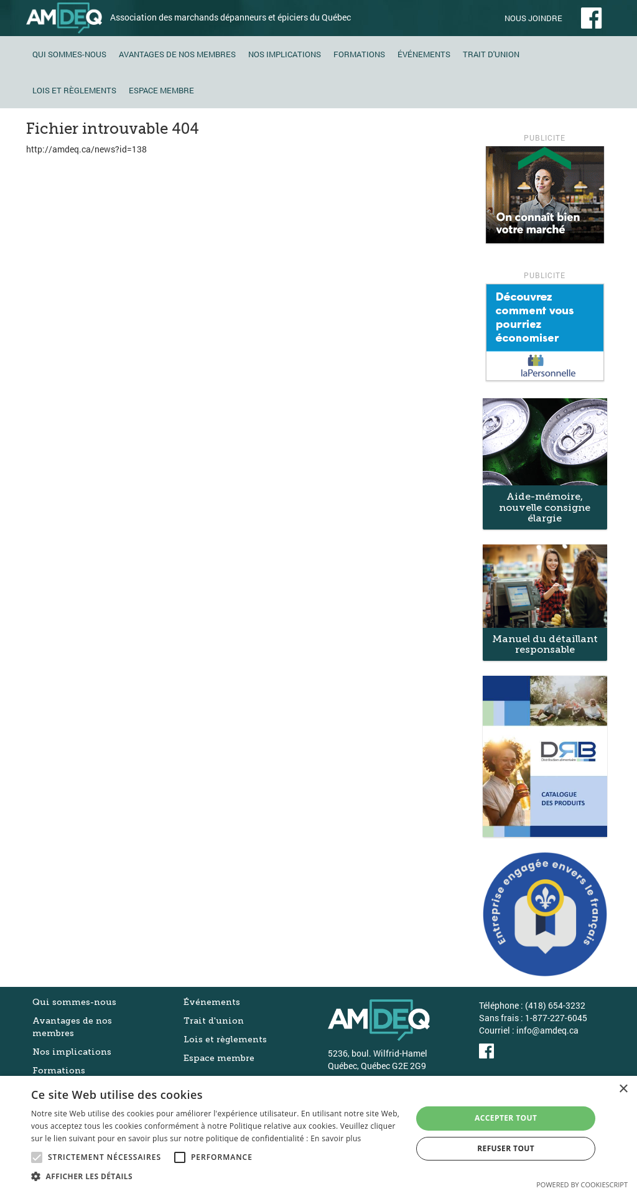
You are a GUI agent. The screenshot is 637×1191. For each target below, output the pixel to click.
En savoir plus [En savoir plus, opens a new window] (335, 1138)
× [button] (623, 1089)
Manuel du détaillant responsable (545, 644)
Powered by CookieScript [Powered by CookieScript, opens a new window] (582, 1184)
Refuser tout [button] (505, 1148)
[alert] (318, 1133)
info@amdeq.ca (547, 1030)
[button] (216, 1176)
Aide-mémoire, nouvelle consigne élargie (544, 507)
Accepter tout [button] (506, 1118)
